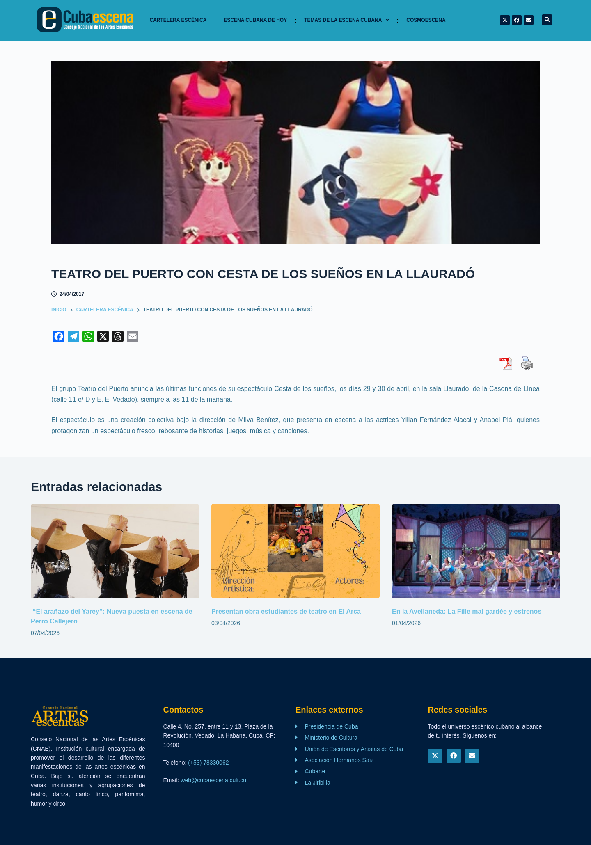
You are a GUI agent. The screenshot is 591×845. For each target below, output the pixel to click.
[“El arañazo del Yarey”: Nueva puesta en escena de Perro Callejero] (115, 551)
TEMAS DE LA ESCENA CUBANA (346, 20)
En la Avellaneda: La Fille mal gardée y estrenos (467, 611)
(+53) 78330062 (208, 762)
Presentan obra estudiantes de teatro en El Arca (286, 611)
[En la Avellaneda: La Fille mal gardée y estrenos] (476, 551)
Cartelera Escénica (178, 20)
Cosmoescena (425, 20)
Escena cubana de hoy (255, 20)
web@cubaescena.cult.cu (213, 780)
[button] (547, 19)
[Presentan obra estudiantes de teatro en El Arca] (295, 551)
